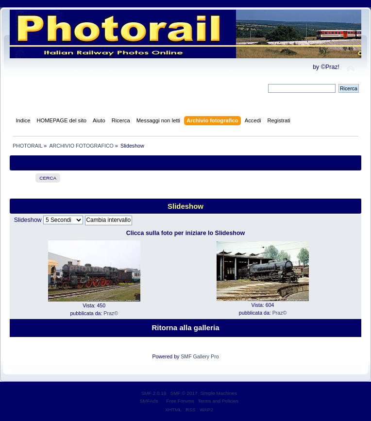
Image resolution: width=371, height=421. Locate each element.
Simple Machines (218, 393)
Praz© (110, 313)
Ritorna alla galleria (185, 327)
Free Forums (180, 401)
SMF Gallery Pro (200, 356)
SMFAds (149, 401)
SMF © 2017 (184, 393)
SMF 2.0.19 (154, 393)
